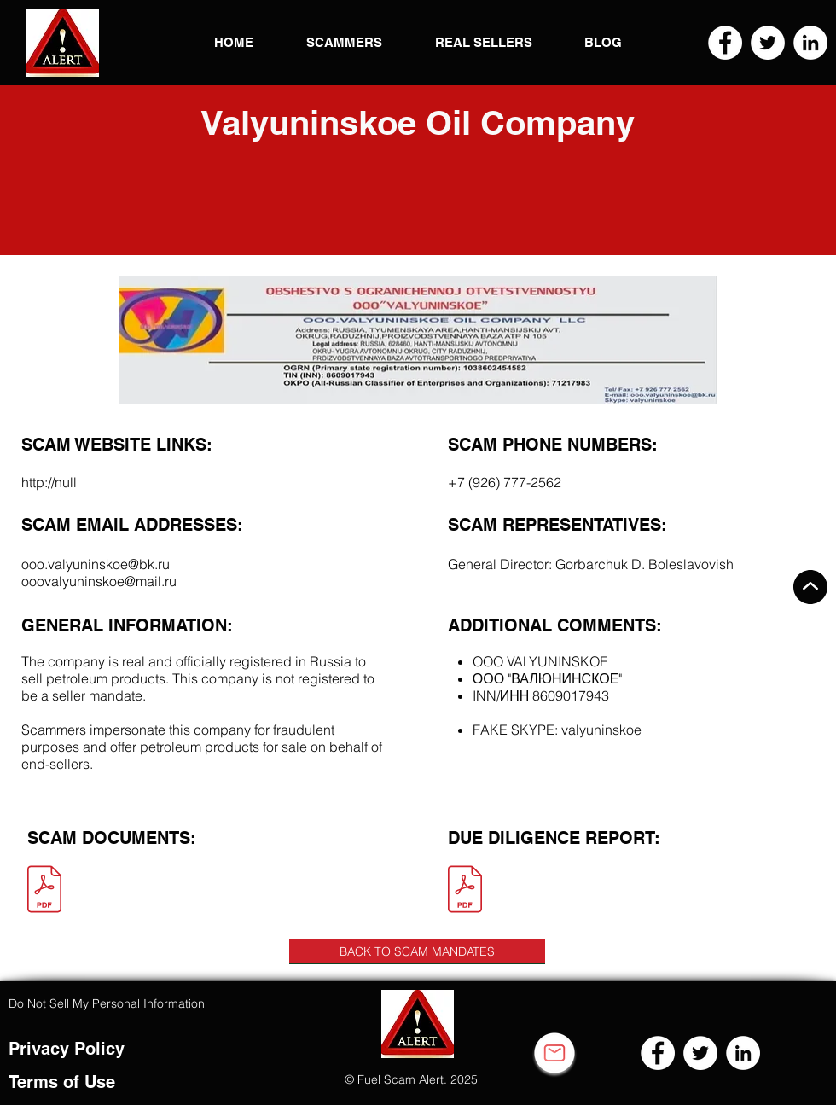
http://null (49, 482)
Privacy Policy (67, 1048)
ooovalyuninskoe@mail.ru (99, 581)
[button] (62, 43)
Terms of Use (62, 1082)
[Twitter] (768, 43)
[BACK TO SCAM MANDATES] (417, 951)
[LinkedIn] (810, 43)
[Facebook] (725, 43)
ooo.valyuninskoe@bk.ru (95, 564)
